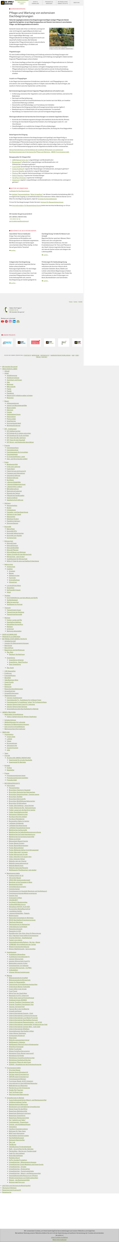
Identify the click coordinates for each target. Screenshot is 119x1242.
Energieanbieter (12, 502)
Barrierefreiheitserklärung (60, 402)
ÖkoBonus (12, 1192)
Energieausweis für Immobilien (17, 500)
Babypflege (11, 576)
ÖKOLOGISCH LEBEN (9, 416)
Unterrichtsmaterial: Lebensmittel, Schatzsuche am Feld (28, 1072)
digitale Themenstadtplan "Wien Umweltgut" (27, 194)
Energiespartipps (13, 495)
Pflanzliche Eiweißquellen (15, 543)
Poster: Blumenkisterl (16, 895)
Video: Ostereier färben (17, 906)
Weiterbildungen (10, 743)
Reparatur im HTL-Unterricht (19, 1043)
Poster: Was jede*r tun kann (18, 900)
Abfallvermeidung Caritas (18, 1150)
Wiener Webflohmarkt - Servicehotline (22, 996)
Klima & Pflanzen (12, 597)
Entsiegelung (11, 557)
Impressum (35, 402)
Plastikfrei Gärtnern (13, 568)
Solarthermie (11, 468)
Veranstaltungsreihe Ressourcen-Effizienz (23, 1223)
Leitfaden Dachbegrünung (18, 873)
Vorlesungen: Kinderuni (17, 1083)
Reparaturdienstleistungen (13, 736)
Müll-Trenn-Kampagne (16, 1181)
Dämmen (10, 457)
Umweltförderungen (11, 741)
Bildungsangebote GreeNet (18, 1025)
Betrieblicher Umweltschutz (63, 2)
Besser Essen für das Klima (18, 1156)
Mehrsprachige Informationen (14, 776)
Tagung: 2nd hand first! (17, 1054)
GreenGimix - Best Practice (18, 710)
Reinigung (7, 734)
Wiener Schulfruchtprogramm (19, 1098)
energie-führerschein (16, 1006)
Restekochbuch (14, 1205)
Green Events (9, 730)
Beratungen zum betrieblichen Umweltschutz (24, 1154)
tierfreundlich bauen (14, 637)
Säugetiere (10, 635)
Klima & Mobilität (13, 595)
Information (11, 833)
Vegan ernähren (12, 545)
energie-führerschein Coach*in (19, 1008)
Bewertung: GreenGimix (17, 1163)
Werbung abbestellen (14, 678)
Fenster (9, 460)
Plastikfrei (10, 441)
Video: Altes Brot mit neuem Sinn (20, 904)
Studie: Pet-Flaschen (16, 1137)
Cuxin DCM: (16, 167)
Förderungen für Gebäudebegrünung (54, 309)
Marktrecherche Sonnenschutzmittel (21, 884)
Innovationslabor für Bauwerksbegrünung (26, 205)
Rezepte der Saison (13, 541)
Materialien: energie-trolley (18, 1011)
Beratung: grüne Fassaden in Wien (20, 930)
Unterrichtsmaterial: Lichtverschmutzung (23, 1063)
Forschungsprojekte (14, 1115)
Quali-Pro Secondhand (17, 1201)
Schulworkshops (10, 767)
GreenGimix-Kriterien (16, 707)
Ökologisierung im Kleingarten (19, 972)
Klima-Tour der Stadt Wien (18, 1041)
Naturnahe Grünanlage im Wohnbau (21, 965)
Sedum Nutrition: (18, 175)
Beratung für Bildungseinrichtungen (16, 772)
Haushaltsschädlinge (14, 670)
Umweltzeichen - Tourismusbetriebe (21, 1218)
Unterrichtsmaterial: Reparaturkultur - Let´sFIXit (25, 1070)
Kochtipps (10, 527)
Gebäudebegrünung (18, 9)
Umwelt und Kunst (15, 1058)
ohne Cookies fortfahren (59, 1237)
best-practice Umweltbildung (14, 774)
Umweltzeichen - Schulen (17, 1214)
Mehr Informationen (59, 1240)
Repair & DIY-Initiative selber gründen (20, 443)
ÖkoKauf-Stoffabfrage (17, 702)
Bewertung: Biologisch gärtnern (20, 1161)
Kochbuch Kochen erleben (18, 864)
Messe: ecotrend (14, 886)
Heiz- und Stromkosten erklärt (17, 506)
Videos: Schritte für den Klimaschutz (19, 602)
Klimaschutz (8, 588)
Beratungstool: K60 (15, 932)
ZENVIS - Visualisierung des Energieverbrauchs (25, 1112)
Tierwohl (7, 655)
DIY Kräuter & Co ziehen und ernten (19, 481)
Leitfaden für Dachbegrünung (19, 191)
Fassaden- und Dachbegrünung (17, 560)
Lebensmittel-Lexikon (14, 534)
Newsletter (10, 817)
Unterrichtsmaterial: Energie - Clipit (21, 1061)
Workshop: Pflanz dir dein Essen (20, 1110)
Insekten (10, 616)
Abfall (6, 421)
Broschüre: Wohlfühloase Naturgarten (22, 848)
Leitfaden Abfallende (16, 871)
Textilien (7, 643)
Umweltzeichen (9, 738)
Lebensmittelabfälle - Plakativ (19, 961)
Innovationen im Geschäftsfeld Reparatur (23, 1131)
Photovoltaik (11, 466)
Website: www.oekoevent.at (18, 911)
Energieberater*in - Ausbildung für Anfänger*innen (24, 747)
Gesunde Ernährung (13, 523)
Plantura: (15, 173)
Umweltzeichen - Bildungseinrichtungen (22, 1210)
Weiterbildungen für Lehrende (14, 770)
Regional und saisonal (14, 538)
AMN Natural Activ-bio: (20, 160)
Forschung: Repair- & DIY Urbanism (21, 1128)
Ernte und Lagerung (13, 514)
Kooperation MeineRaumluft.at (19, 956)
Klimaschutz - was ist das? (16, 604)
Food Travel (13, 1038)
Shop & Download (35, 2)
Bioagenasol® (17, 162)
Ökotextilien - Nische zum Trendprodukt (22, 1198)
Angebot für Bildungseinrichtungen (16, 691)
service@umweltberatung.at (19, 221)
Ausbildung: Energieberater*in (19, 1004)
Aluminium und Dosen (14, 427)
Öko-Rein (10, 700)
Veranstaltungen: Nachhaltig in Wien (21, 1078)
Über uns (76, 2)
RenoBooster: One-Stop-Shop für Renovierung (25, 981)
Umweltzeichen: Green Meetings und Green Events (26, 1212)
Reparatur (10, 445)
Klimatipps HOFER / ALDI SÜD (19, 954)
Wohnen (7, 665)
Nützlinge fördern (13, 566)
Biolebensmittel (12, 512)
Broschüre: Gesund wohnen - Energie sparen (24, 842)
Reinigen (10, 674)
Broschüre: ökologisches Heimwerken (22, 840)
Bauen (6, 448)
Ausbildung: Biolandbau (17, 1002)
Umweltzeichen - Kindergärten (19, 1216)
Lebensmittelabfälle (14, 530)
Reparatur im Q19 (15, 978)
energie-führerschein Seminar (17, 754)
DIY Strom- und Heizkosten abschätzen (20, 490)
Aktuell (6, 418)
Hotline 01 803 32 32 (16, 923)
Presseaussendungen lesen (16, 823)
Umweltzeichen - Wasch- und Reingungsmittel (25, 1221)
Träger (9, 788)
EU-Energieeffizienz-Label (16, 504)
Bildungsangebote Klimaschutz (19, 1027)
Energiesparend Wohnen (17, 1126)
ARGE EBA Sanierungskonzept (19, 927)
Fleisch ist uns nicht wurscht (16, 518)
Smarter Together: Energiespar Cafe (21, 1050)
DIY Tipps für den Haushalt (16, 487)
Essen (6, 510)
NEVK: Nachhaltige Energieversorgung (22, 967)
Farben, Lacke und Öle (14, 667)
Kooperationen (12, 791)
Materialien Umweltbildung (13, 762)
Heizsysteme (11, 464)
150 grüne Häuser (15, 925)
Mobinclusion (13, 963)
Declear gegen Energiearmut (19, 1122)
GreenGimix (11, 705)
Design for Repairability (17, 1030)
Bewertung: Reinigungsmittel (19, 1165)
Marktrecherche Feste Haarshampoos (22, 882)
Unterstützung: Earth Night (18, 974)
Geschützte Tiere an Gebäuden (19, 257)
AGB (73, 402)
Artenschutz (11, 614)
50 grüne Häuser (14, 1117)
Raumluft (7, 732)
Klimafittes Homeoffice (15, 672)
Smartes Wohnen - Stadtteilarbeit (20, 985)
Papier (9, 436)
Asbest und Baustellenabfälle (17, 453)
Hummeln (12, 625)
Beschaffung (8, 695)
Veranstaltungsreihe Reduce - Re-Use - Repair (24, 990)
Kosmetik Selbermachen (15, 581)
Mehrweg (10, 432)
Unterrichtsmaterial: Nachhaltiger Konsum (23, 1067)
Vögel (9, 640)
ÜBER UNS (6, 780)
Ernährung (8, 721)
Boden (9, 555)
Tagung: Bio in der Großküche (19, 1056)
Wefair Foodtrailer (15, 1096)
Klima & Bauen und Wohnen (16, 600)
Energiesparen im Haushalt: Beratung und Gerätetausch (28, 938)
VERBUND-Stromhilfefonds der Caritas (22, 992)
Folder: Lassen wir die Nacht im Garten (22, 857)
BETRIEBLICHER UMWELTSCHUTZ (14, 686)
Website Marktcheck (16, 913)
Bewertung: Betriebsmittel (18, 1158)
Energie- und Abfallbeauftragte (19, 1172)
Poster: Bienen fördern (16, 891)
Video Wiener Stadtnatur (17, 1081)
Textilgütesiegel (12, 647)
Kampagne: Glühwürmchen (18, 862)
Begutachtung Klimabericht (18, 1120)
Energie (7, 493)
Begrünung (8, 693)
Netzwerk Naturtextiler (17, 1187)
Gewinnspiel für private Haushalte (20, 807)
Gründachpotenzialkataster (47, 199)
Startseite (27, 402)
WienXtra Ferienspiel (16, 1094)
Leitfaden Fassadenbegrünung (19, 875)
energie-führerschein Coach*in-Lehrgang (21, 752)
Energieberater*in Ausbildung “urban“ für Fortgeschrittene (27, 750)
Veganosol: (16, 180)
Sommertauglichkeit (14, 471)
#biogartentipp (12, 553)
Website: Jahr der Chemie (17, 908)
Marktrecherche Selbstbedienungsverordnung (25, 880)
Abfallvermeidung (13, 425)
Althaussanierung (13, 451)
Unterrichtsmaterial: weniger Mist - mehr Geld (24, 1074)
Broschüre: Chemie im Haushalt (19, 837)
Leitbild (9, 786)
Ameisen (12, 618)
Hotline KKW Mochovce (17, 952)
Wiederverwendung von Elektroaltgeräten (23, 1225)
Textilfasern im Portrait (14, 652)
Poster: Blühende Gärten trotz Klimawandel (23, 897)
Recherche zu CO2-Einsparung (19, 1135)
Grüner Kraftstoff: (18, 169)
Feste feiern (11, 516)
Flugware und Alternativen (16, 521)
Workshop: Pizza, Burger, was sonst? (21, 1101)
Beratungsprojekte (13, 921)
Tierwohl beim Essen (14, 657)
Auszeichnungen (12, 795)
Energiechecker (14, 936)
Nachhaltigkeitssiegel (16, 1185)
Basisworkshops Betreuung (18, 1152)
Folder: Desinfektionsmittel (18, 860)
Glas (8, 430)
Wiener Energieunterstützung (19, 994)
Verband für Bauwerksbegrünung (52, 202)
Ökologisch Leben (21, 3)
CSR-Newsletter (10, 718)
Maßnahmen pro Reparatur (18, 1133)
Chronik (7, 803)
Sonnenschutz (11, 585)
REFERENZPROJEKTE (12, 831)
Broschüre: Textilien (15, 844)
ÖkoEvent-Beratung (16, 970)
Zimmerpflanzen (12, 571)
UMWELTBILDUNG (9, 760)
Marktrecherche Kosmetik (18, 877)
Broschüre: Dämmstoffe (17, 846)
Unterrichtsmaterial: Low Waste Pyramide (23, 1065)
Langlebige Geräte (15, 958)
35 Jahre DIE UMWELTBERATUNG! (19, 805)
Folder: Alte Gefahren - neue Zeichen (21, 853)
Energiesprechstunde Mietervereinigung (23, 941)
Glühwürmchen (14, 623)
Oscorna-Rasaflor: (18, 171)
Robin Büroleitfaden (16, 1203)
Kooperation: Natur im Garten (19, 868)
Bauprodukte (11, 455)
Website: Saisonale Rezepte (18, 915)
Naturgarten (11, 564)
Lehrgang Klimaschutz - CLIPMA (20, 1015)
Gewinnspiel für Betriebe (17, 810)
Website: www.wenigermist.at (19, 1087)
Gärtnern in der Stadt (14, 562)
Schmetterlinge (14, 627)
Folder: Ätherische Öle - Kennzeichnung (22, 855)
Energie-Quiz (13, 943)
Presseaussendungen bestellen (17, 825)
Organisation (8, 782)
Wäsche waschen (13, 650)
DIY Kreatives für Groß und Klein (18, 483)
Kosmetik (7, 574)
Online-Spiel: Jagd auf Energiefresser (21, 1045)
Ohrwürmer (13, 630)
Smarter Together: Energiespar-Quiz (21, 1052)
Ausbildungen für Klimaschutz (17, 606)
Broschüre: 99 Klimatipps (17, 851)
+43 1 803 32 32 (14, 219)
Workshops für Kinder (16, 1103)
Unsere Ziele (11, 784)
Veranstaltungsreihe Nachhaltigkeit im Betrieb (22, 756)
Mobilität (7, 725)
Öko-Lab (12, 1190)
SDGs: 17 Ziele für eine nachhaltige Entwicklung (23, 608)
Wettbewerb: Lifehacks (17, 1090)
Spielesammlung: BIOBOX (18, 1047)
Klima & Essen (11, 591)
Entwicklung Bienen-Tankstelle (19, 1034)
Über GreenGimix (15, 712)
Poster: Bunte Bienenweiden (18, 893)
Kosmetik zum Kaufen (14, 583)
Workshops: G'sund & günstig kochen (21, 1105)
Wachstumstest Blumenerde (19, 1142)
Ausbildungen (11, 1000)
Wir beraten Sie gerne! (9, 414)
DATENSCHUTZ (45, 402)
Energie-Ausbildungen (14, 745)
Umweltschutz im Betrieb (15, 1145)
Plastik (9, 438)
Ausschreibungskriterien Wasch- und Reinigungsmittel (27, 1147)
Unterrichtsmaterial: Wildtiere (19, 1076)
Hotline (9, 815)
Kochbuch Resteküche (16, 866)
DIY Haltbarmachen (13, 478)
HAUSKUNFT (13, 947)
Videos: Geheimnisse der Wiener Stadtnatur (22, 764)
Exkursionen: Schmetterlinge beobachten (23, 1032)
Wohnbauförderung (13, 473)
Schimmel (10, 676)
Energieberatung (12, 497)
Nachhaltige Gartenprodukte (19, 1183)
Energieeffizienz (10, 723)
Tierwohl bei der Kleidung (15, 660)
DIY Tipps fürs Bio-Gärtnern (16, 485)
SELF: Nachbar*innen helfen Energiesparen (23, 983)
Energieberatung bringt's (17, 934)
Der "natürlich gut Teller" (17, 1167)
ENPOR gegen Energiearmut (19, 1124)
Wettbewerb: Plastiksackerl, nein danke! (22, 917)
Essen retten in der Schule (17, 1036)
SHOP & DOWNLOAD (9, 682)
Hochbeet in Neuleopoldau (18, 950)
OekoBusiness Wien (11, 727)
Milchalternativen (13, 536)
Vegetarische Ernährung (15, 547)
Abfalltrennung (12, 423)
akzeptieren (59, 1235)
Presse (38, 404)
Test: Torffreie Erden (16, 1140)
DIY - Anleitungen (10, 476)
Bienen (11, 621)
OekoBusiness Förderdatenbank (20, 1194)
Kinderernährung (12, 525)
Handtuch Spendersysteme (18, 1176)
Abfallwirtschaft (10, 688)
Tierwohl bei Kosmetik (14, 662)
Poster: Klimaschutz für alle (18, 902)
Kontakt (44, 404)
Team (6, 801)
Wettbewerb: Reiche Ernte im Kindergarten (23, 1092)
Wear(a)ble (13, 1085)
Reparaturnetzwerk (15, 976)
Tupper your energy (15, 987)
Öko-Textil (10, 715)
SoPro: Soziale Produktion (18, 1207)
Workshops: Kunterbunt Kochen (20, 1107)
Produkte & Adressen (49, 2)
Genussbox (13, 1174)
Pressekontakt (12, 827)
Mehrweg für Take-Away (17, 1178)
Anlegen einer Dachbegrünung (19, 309)
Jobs (76, 402)
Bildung (9, 1023)
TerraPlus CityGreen (19, 178)
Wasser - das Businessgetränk (19, 1227)
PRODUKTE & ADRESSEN (11, 684)
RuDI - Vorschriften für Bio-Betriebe (21, 1196)
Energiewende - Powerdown (18, 1170)
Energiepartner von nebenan (18, 1013)
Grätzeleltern (13, 1017)
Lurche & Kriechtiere (14, 633)
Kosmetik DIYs (12, 578)
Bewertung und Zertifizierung (14, 697)
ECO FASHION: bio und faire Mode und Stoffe (22, 645)
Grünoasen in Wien (15, 945)
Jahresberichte (12, 793)
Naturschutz (8, 612)
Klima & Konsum (12, 593)
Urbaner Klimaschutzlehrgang (19, 1020)
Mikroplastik (11, 434)
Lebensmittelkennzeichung (16, 532)
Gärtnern (7, 551)
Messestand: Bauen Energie (18, 888)
